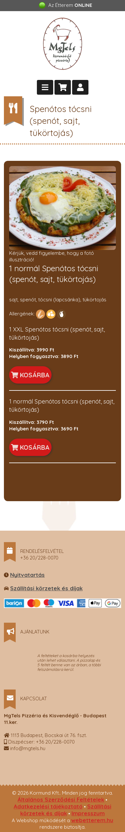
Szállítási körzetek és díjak (46, 588)
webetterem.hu (92, 820)
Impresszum (88, 813)
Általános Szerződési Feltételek (61, 799)
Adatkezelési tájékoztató (48, 806)
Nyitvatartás (27, 574)
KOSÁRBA (30, 375)
